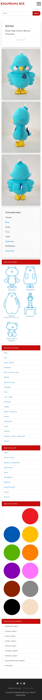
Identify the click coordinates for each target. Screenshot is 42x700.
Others (6, 441)
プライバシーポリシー (28, 688)
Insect (6, 416)
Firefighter (8, 477)
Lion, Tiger (8, 397)
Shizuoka (9, 251)
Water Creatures (10, 412)
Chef (6, 453)
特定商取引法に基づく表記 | (15, 688)
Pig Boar (7, 387)
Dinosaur (7, 402)
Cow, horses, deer (11, 372)
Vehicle (7, 431)
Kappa (6, 407)
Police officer (9, 457)
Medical (7, 482)
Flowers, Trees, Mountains (14, 436)
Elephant (7, 367)
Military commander (12, 462)
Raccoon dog (9, 382)
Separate (9, 241)
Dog (5, 353)
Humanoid (8, 421)
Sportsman (8, 467)
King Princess (9, 487)
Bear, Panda (9, 362)
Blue (7, 232)
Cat (5, 358)
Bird (7, 222)
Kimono (7, 497)
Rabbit (6, 377)
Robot (6, 492)
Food (6, 426)
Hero (6, 472)
